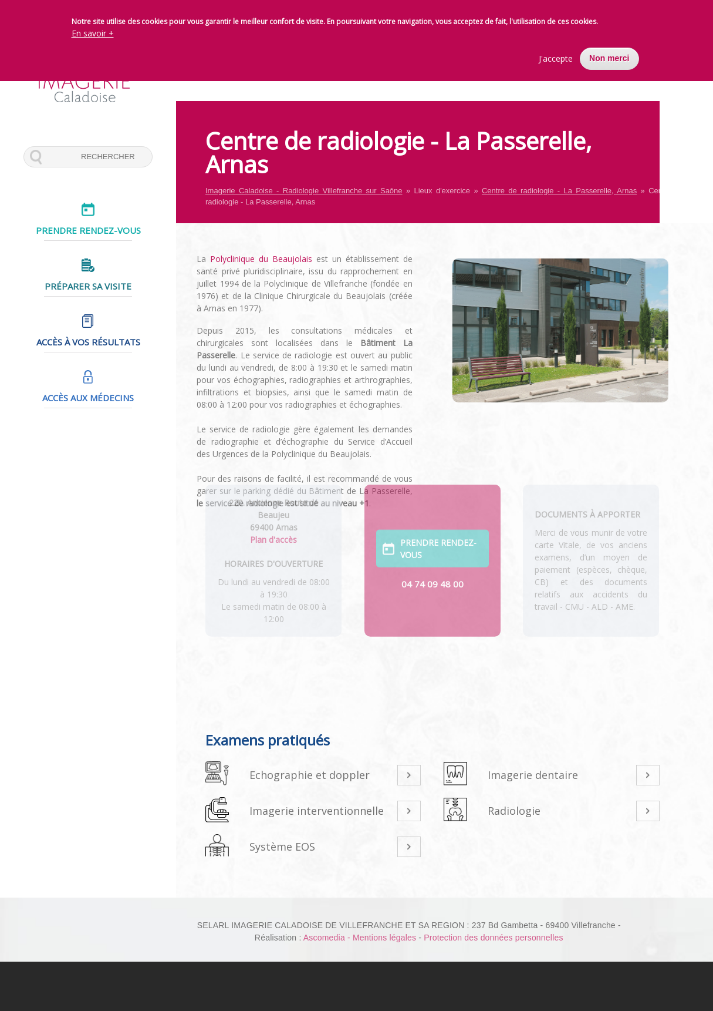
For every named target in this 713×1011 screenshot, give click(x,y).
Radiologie (514, 811)
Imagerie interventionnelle (316, 811)
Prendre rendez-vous (438, 520)
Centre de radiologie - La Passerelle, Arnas (559, 190)
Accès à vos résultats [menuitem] (88, 342)
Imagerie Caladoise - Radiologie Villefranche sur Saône (304, 190)
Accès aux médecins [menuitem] (88, 398)
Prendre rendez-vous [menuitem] (88, 230)
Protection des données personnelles (493, 937)
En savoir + (93, 33)
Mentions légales (384, 937)
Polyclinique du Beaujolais (249, 258)
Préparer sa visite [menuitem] (88, 286)
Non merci (609, 58)
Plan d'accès (273, 510)
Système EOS (282, 846)
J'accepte (556, 58)
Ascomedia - (328, 937)
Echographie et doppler (309, 775)
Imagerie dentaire (533, 775)
